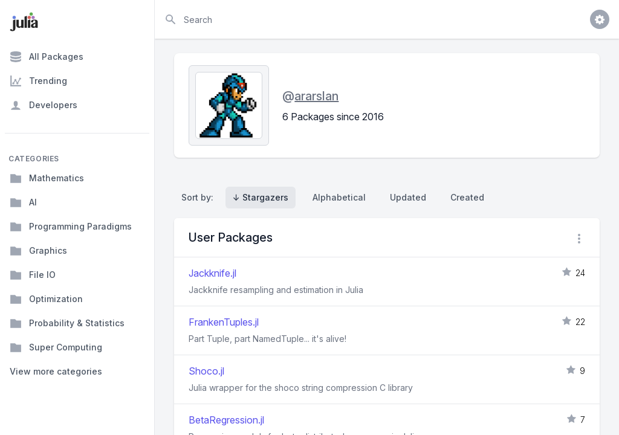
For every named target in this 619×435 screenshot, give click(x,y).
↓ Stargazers (260, 197)
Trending (38, 81)
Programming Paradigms (71, 227)
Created (467, 197)
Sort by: (199, 197)
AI (23, 202)
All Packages (46, 57)
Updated (408, 197)
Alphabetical (339, 197)
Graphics (38, 251)
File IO (33, 275)
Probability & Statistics (67, 323)
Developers (43, 105)
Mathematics (47, 178)
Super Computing (56, 347)
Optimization (46, 299)
